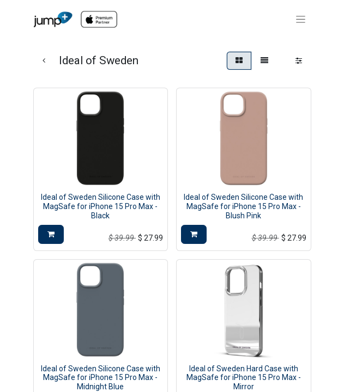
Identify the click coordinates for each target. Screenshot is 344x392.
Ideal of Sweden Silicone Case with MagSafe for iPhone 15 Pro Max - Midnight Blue (100, 377)
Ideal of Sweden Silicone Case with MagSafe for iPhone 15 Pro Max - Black (100, 206)
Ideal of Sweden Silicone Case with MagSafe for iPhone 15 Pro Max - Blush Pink (243, 206)
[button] (51, 234)
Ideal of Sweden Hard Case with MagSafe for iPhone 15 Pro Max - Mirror (243, 377)
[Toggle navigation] (300, 19)
